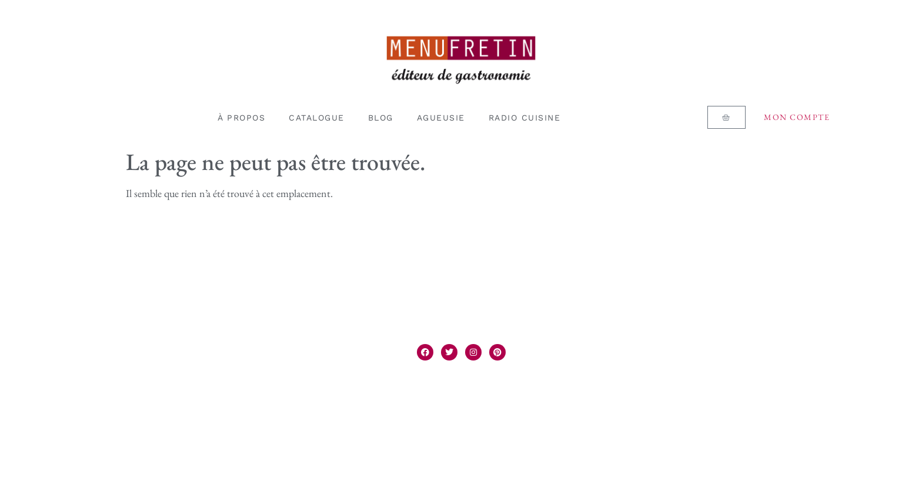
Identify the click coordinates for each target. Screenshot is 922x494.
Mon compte (797, 117)
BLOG (380, 117)
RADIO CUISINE (525, 117)
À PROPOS (241, 117)
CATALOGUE (317, 117)
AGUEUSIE (441, 117)
